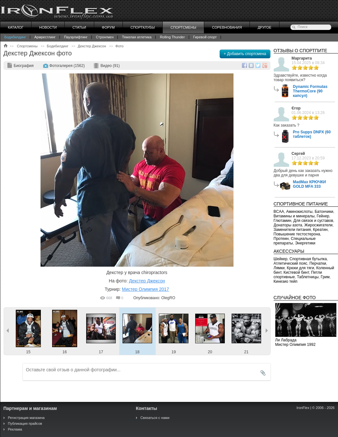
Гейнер (323, 216)
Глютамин (282, 220)
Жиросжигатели (318, 225)
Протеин (281, 238)
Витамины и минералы (294, 216)
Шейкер (281, 259)
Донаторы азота (288, 225)
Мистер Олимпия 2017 (145, 289)
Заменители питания (292, 229)
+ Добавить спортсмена (245, 54)
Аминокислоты (299, 211)
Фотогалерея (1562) (67, 65)
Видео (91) (110, 65)
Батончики (324, 211)
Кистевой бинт (296, 272)
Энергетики (305, 243)
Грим (325, 277)
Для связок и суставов (313, 220)
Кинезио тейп (285, 281)
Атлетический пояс (290, 263)
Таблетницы (307, 277)
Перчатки (317, 263)
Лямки (279, 268)
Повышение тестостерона (297, 234)
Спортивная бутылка (308, 259)
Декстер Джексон (147, 280)
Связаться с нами (155, 418)
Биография (24, 65)
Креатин (320, 229)
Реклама (15, 429)
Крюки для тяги (300, 268)
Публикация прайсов (25, 423)
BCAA (279, 211)
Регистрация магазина (26, 418)
